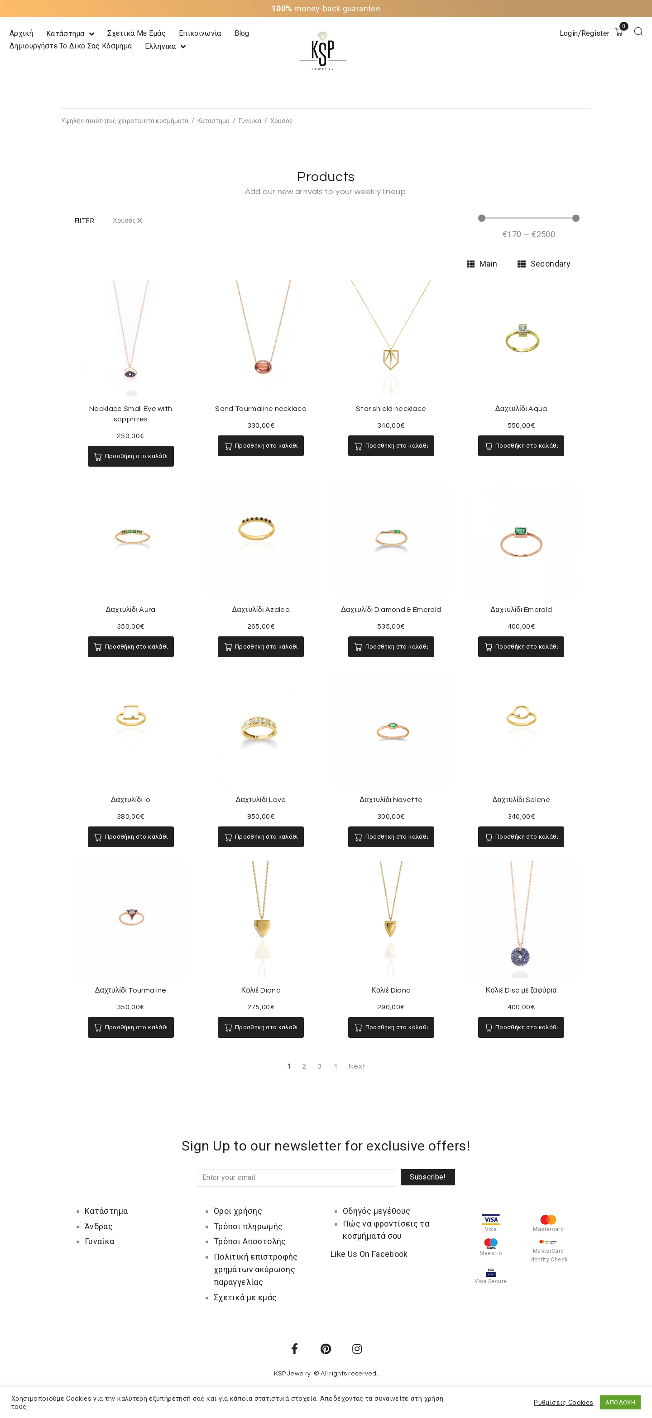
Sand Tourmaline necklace (261, 408)
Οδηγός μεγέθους (376, 1211)
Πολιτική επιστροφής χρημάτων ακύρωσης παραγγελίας (256, 1269)
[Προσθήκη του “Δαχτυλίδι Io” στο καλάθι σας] (131, 836)
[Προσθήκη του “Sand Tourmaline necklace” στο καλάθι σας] (261, 445)
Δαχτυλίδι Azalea (261, 609)
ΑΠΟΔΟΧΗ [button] (620, 1402)
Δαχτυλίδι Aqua (521, 408)
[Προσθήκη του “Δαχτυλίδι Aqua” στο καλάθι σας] (521, 445)
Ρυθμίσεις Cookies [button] (563, 1403)
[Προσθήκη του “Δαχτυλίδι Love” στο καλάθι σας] (261, 836)
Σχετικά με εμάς (245, 1297)
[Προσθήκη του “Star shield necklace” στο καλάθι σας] (391, 445)
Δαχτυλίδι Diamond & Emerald (391, 609)
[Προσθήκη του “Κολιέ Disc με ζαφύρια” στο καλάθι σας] (521, 1027)
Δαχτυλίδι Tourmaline (131, 990)
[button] (84, 221)
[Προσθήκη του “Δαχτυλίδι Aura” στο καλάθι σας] (131, 646)
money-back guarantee (326, 8)
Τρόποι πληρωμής (248, 1226)
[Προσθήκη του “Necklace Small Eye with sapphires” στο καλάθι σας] (131, 456)
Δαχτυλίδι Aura (131, 609)
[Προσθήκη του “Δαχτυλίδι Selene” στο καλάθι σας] (521, 836)
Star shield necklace (391, 408)
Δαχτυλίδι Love (261, 799)
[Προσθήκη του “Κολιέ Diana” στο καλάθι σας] (261, 1027)
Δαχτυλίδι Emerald (521, 609)
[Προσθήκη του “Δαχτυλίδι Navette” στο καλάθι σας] (391, 836)
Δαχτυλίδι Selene (521, 799)
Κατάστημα (213, 120)
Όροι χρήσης (238, 1211)
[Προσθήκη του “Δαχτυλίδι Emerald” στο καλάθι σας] (521, 646)
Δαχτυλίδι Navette (391, 799)
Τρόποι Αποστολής (250, 1241)
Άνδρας (99, 1226)
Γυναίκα (250, 120)
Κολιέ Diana (261, 990)
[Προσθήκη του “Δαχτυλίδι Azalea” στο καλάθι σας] (261, 646)
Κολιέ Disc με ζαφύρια (521, 990)
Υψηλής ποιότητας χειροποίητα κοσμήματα (124, 120)
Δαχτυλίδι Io (130, 799)
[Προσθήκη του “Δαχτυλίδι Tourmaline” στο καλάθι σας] (131, 1027)
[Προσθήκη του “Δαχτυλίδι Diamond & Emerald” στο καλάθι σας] (391, 646)
